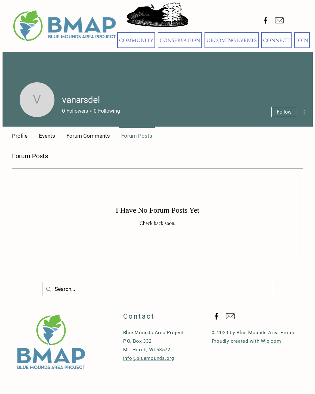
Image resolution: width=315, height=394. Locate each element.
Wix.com (271, 341)
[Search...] (157, 289)
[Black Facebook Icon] (265, 20)
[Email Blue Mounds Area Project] (279, 20)
